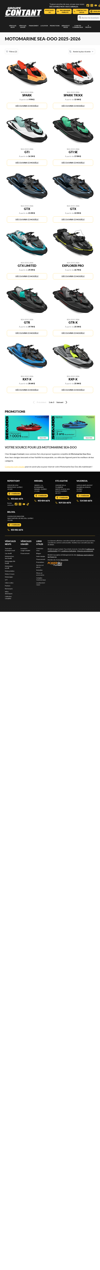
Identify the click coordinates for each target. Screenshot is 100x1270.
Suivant (62, 402)
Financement (34, 25)
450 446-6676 (15, 530)
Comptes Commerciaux (77, 26)
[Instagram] (91, 5)
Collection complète (8, 597)
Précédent (39, 402)
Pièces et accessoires (40, 574)
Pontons (7, 586)
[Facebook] (87, 5)
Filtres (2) (11, 51)
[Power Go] (71, 564)
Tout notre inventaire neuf (10, 549)
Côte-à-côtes (9, 583)
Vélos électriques (8, 592)
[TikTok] (27, 504)
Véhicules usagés (22, 26)
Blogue (38, 553)
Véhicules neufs (12, 26)
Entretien (39, 570)
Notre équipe (40, 556)
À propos (88, 26)
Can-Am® (8, 553)
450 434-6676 (42, 500)
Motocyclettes (9, 571)
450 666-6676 (15, 499)
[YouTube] (95, 5)
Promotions (55, 25)
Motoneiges (9, 577)
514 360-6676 (84, 500)
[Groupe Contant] (23, 12)
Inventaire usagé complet (25, 549)
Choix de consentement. (85, 551)
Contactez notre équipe (15, 466)
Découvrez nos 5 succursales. (63, 7)
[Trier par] (81, 51)
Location (44, 25)
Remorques (9, 589)
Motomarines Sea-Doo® (9, 557)
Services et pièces (66, 26)
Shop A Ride (64, 560)
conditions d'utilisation (68, 551)
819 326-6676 (63, 502)
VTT (6, 580)
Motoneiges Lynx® (9, 567)
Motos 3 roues (9, 574)
